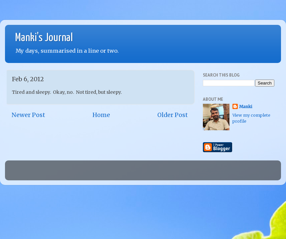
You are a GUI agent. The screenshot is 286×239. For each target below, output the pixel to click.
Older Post (172, 115)
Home (101, 115)
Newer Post (28, 115)
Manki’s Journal (44, 37)
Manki (245, 106)
